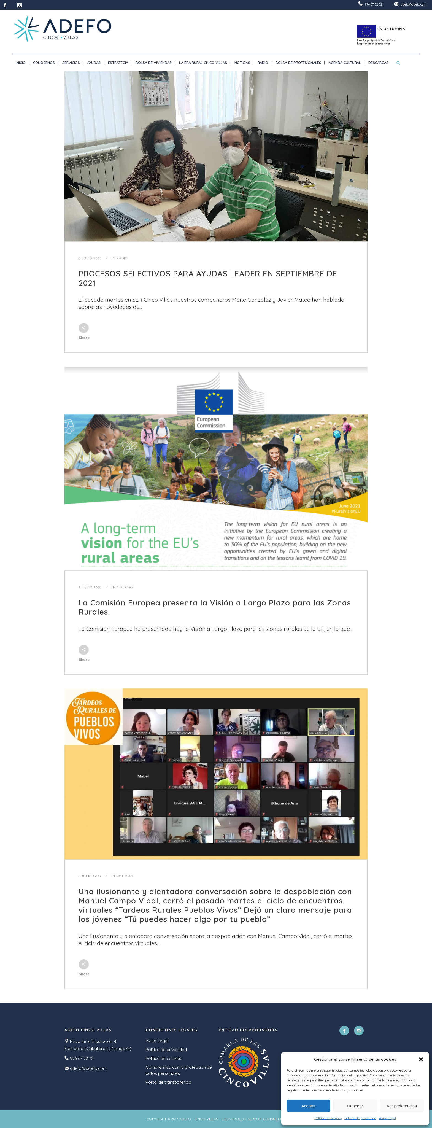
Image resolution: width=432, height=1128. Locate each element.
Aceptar (308, 1105)
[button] (421, 1059)
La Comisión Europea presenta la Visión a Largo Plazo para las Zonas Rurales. (215, 607)
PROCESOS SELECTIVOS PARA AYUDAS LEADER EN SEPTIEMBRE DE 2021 (208, 278)
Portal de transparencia (168, 1082)
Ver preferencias (402, 1105)
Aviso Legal (387, 1118)
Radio (122, 258)
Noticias (125, 587)
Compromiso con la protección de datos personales (179, 1070)
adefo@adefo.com (413, 4)
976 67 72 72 (373, 4)
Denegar (355, 1105)
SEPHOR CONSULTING (266, 1119)
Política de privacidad (360, 1118)
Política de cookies (328, 1118)
